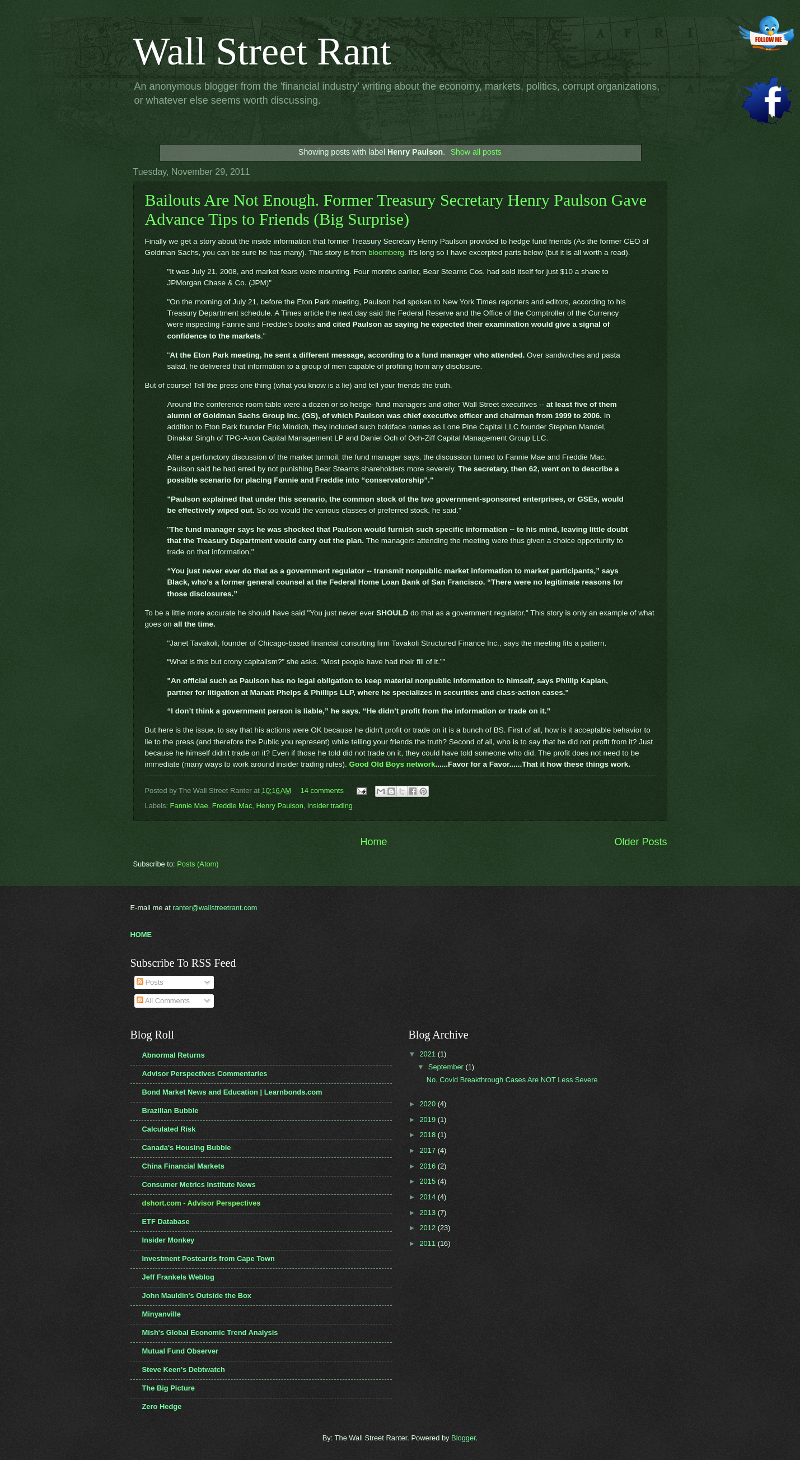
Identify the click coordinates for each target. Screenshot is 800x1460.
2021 (428, 1054)
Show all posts (476, 151)
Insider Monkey (168, 1240)
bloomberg (386, 252)
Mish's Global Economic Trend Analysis (210, 1332)
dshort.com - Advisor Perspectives (201, 1203)
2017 (428, 1150)
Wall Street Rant (262, 51)
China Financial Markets (183, 1166)
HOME (141, 934)
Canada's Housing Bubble (186, 1147)
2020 (428, 1104)
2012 (428, 1227)
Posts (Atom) (197, 864)
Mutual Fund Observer (180, 1351)
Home (373, 841)
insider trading (330, 805)
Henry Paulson (279, 805)
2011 (428, 1243)
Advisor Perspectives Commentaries (205, 1073)
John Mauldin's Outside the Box (196, 1295)
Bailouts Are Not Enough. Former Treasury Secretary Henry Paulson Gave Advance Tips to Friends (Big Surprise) (396, 209)
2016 (428, 1166)
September (447, 1067)
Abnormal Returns (173, 1055)
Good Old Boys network (392, 764)
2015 (428, 1181)
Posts (150, 982)
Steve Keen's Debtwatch (183, 1369)
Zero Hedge (162, 1406)
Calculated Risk (169, 1129)
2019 (428, 1119)
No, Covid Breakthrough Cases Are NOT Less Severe (512, 1080)
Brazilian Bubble (170, 1110)
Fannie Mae (189, 805)
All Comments (163, 1000)
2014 (428, 1197)
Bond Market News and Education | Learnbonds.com (232, 1092)
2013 (428, 1212)
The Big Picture (168, 1388)
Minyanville (161, 1314)
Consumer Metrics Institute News (199, 1184)
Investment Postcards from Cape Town (208, 1258)
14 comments (322, 790)
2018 (428, 1134)
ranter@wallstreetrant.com (214, 907)
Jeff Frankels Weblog (178, 1277)
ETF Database (166, 1221)
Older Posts (640, 841)
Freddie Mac (232, 805)
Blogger (463, 1438)
